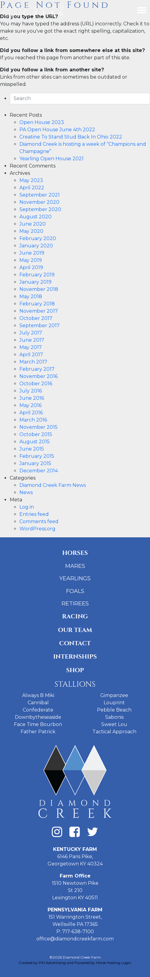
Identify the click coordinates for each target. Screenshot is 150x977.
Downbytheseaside (38, 717)
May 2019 (30, 260)
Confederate (38, 710)
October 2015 (35, 434)
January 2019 (35, 282)
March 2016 (33, 420)
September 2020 (40, 209)
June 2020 (32, 224)
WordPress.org (37, 529)
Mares (75, 566)
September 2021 (39, 195)
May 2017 (30, 347)
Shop (75, 670)
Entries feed (34, 514)
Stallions (75, 684)
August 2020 (35, 217)
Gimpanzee (114, 695)
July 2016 (30, 391)
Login (126, 962)
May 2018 (30, 296)
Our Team (75, 630)
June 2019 (31, 253)
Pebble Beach (114, 710)
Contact (75, 643)
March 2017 (33, 362)
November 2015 (38, 427)
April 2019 (31, 267)
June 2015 (31, 449)
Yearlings (75, 578)
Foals (75, 591)
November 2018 (38, 289)
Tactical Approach (114, 731)
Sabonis (114, 717)
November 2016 (38, 376)
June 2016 (31, 398)
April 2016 (31, 412)
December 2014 (38, 471)
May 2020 (31, 231)
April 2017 (31, 354)
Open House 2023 (41, 122)
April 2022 (31, 188)
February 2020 (37, 238)
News (26, 492)
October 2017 (35, 318)
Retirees (75, 603)
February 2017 (37, 369)
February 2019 (37, 275)
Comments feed (38, 521)
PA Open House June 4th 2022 (57, 129)
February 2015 (36, 456)
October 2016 (35, 383)
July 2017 (30, 333)
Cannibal (38, 702)
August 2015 (34, 442)
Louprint (114, 702)
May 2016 (30, 405)
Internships (75, 657)
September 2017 (39, 325)
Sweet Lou (114, 724)
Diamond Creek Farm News (52, 485)
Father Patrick (38, 731)
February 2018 (37, 304)
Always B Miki (38, 695)
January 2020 (36, 246)
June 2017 (31, 340)
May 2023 (31, 180)
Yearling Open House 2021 (51, 158)
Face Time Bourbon (38, 724)
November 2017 (38, 311)
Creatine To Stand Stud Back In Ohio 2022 (70, 137)
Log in (26, 507)
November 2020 (39, 202)
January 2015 (35, 463)
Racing (75, 616)
